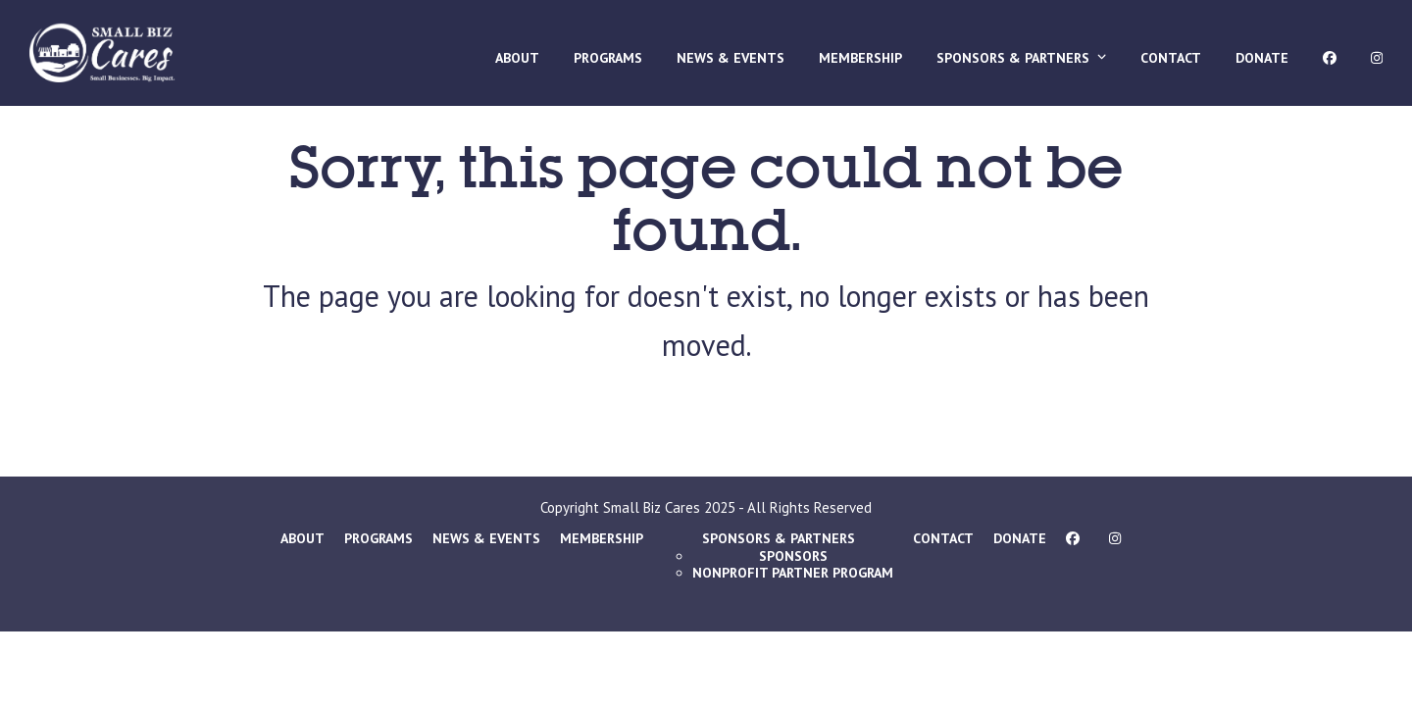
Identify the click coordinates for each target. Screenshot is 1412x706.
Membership (601, 538)
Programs (378, 538)
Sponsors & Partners (778, 538)
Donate (1019, 538)
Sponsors (793, 556)
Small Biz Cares (651, 507)
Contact (943, 538)
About (302, 538)
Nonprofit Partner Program (792, 572)
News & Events (486, 538)
